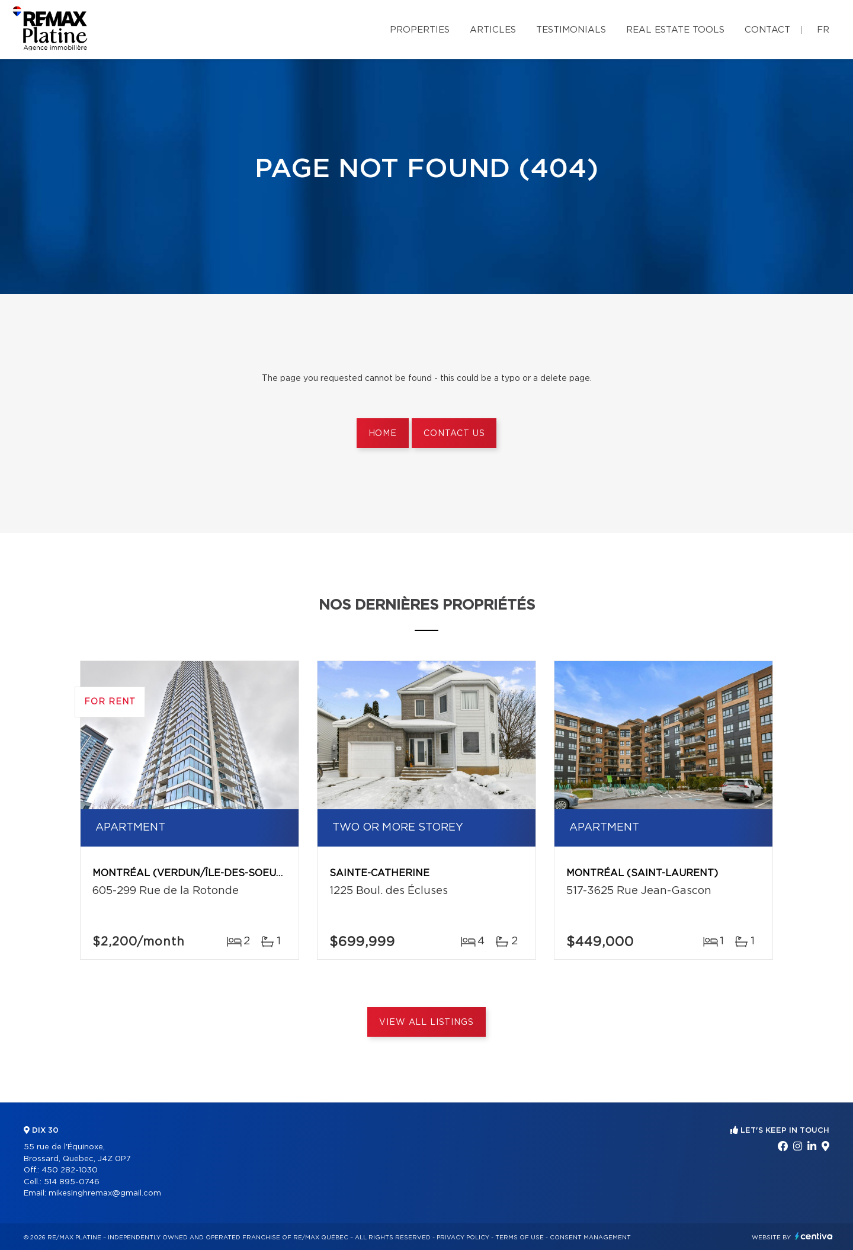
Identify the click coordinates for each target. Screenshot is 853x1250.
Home (382, 434)
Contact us (454, 434)
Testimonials (571, 29)
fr (823, 29)
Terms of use (519, 1238)
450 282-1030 (69, 1170)
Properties (420, 29)
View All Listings (426, 1022)
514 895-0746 (72, 1182)
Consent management (590, 1238)
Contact (767, 29)
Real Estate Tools (675, 29)
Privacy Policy (463, 1238)
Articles (493, 29)
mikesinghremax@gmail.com (105, 1193)
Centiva (814, 1236)
